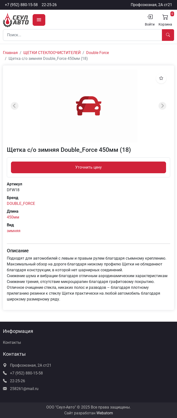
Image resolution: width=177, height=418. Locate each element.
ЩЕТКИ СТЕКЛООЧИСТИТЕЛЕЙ (52, 52)
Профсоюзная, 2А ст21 (151, 4)
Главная (10, 52)
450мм (13, 217)
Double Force (97, 52)
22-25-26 (49, 4)
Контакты (12, 342)
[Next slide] (162, 106)
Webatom (104, 413)
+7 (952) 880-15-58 (21, 4)
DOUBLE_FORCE (21, 203)
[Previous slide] (15, 106)
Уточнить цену (88, 167)
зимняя (13, 230)
